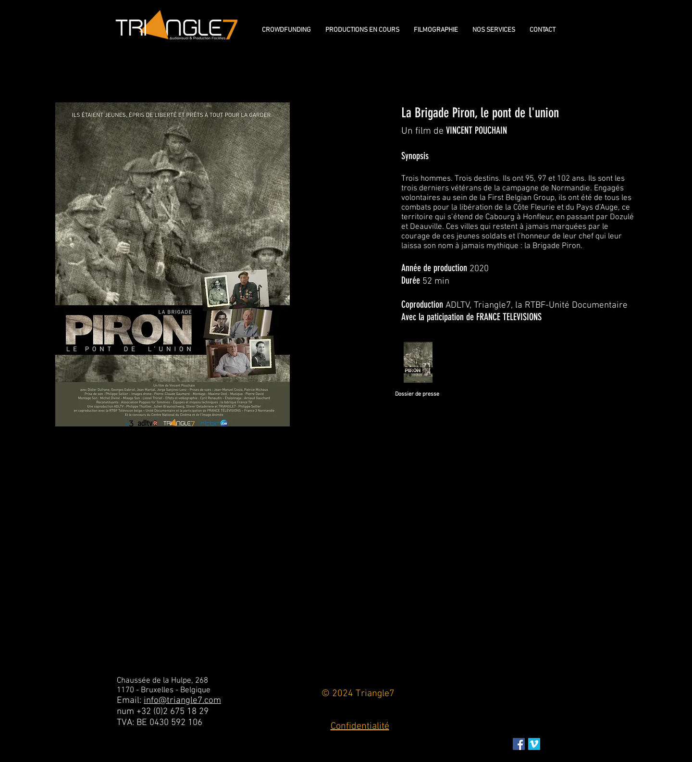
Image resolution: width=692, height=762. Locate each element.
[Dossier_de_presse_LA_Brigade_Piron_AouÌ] (418, 363)
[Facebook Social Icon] (519, 744)
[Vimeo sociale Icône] (534, 744)
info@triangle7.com (182, 700)
